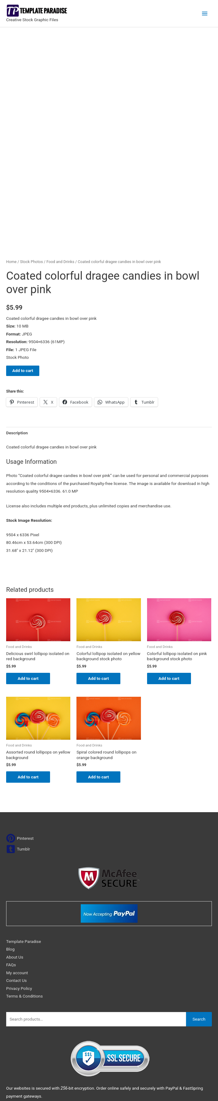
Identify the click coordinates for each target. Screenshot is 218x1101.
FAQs (11, 896)
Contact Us (16, 912)
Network (136, 1088)
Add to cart (22, 302)
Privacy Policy (19, 920)
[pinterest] (20, 770)
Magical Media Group (190, 1088)
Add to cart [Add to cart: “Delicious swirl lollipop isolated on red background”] (28, 609)
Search (199, 950)
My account (17, 904)
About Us (14, 888)
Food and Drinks (60, 193)
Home (11, 193)
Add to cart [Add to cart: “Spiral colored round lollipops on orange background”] (99, 708)
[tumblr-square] (18, 780)
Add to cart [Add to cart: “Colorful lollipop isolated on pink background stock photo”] (169, 609)
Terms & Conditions (24, 927)
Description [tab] (17, 364)
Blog (10, 881)
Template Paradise (23, 873)
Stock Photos (31, 193)
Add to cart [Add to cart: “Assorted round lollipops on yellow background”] (28, 708)
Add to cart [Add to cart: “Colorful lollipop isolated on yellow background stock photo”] (99, 609)
